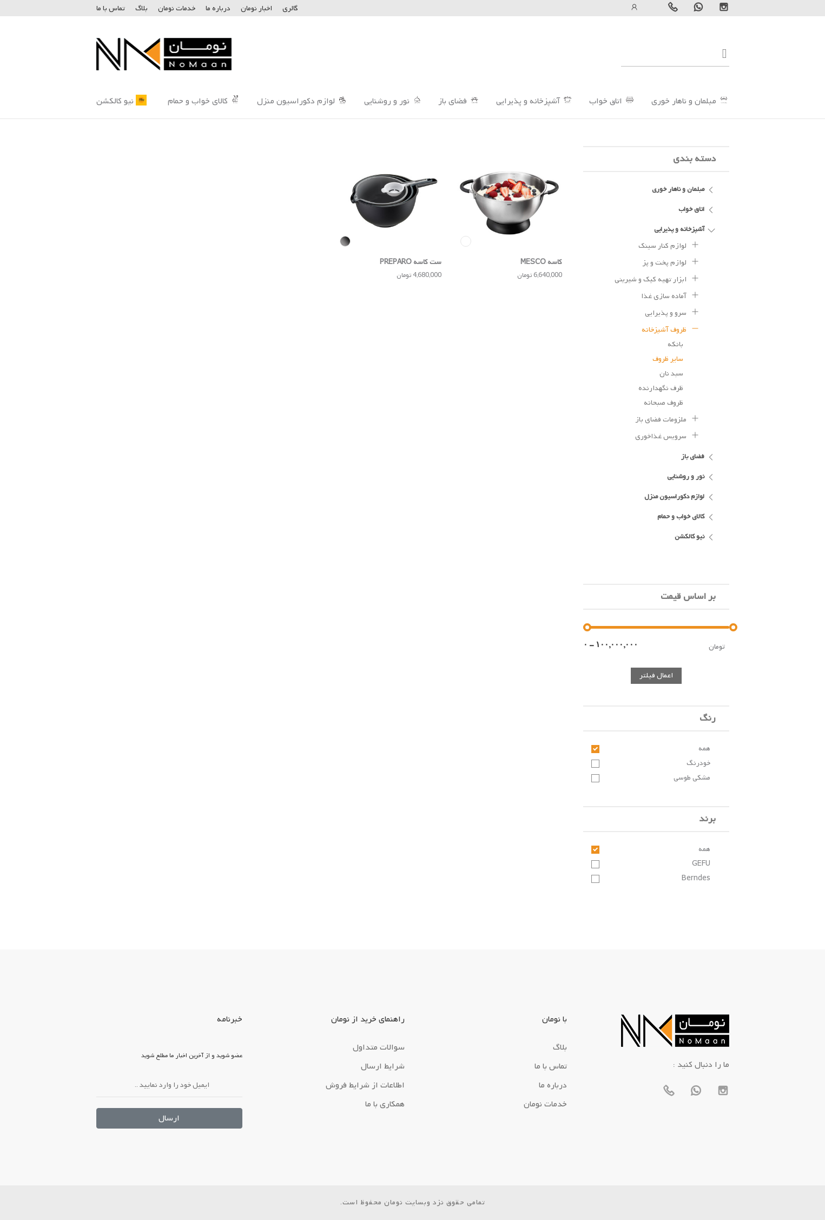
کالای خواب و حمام (198, 101)
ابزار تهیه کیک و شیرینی (657, 278)
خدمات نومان (176, 8)
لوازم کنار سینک (668, 245)
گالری (290, 8)
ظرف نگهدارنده (660, 388)
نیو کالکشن (115, 101)
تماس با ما (110, 8)
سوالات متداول (379, 1047)
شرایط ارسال (383, 1066)
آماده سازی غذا (670, 295)
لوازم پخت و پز (671, 261)
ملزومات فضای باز (667, 418)
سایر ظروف (667, 359)
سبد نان (671, 373)
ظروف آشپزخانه (670, 328)
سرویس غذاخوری (667, 435)
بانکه (675, 344)
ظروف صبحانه (663, 402)
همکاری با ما (385, 1104)
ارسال (169, 1118)
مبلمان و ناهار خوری (683, 101)
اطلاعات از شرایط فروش (365, 1085)
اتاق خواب (605, 101)
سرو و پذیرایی (672, 312)
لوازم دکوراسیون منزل (296, 101)
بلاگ (141, 8)
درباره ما (217, 8)
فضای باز (452, 101)
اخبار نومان (256, 8)
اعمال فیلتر (656, 675)
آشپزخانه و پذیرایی (528, 101)
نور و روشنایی (387, 101)
